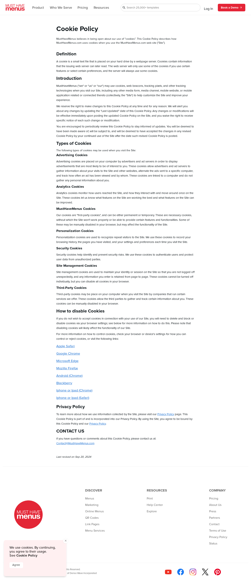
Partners (214, 517)
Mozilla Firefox (67, 368)
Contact (214, 524)
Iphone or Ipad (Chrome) (74, 390)
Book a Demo (231, 7)
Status (213, 543)
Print (150, 498)
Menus (89, 498)
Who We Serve (61, 7)
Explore (152, 511)
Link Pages (92, 524)
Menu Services (95, 530)
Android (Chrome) (69, 376)
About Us (215, 504)
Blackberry (64, 383)
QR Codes (92, 517)
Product (38, 7)
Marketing (91, 504)
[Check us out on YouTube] (168, 572)
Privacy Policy (165, 414)
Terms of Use (217, 530)
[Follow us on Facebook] (180, 572)
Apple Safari (65, 346)
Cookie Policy (26, 555)
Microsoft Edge (67, 361)
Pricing (83, 7)
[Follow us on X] (205, 572)
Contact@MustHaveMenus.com (75, 443)
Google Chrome (68, 353)
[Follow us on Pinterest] (217, 572)
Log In (208, 9)
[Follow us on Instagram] (193, 572)
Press (212, 511)
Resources (101, 7)
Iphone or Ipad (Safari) (72, 398)
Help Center (155, 504)
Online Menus (94, 511)
